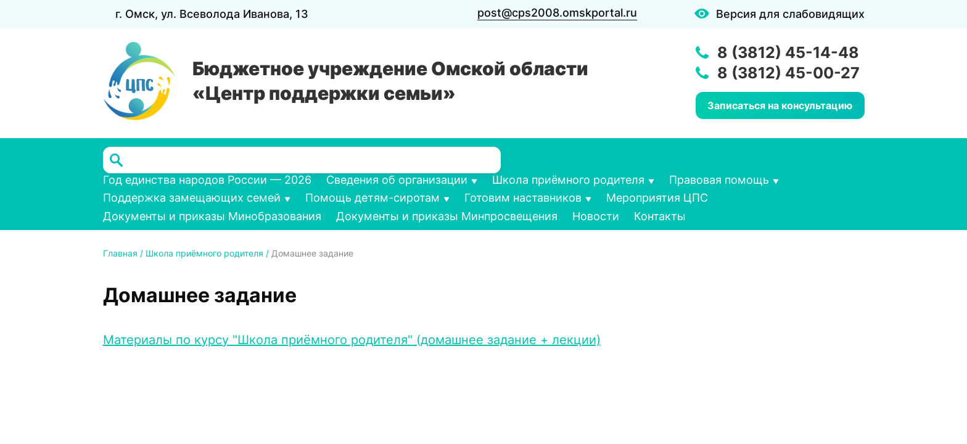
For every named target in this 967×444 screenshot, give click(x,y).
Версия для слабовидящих (790, 13)
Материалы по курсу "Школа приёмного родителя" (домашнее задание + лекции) (352, 339)
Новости (595, 216)
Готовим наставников (523, 197)
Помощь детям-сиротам (372, 197)
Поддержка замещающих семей (192, 197)
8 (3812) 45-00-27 (788, 73)
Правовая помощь (719, 179)
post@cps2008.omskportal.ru (557, 12)
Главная (120, 253)
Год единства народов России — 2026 (207, 179)
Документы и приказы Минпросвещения (447, 216)
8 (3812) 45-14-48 (788, 52)
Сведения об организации (396, 179)
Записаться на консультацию (779, 105)
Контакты (660, 216)
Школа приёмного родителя (568, 179)
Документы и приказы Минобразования (212, 216)
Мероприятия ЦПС (657, 197)
